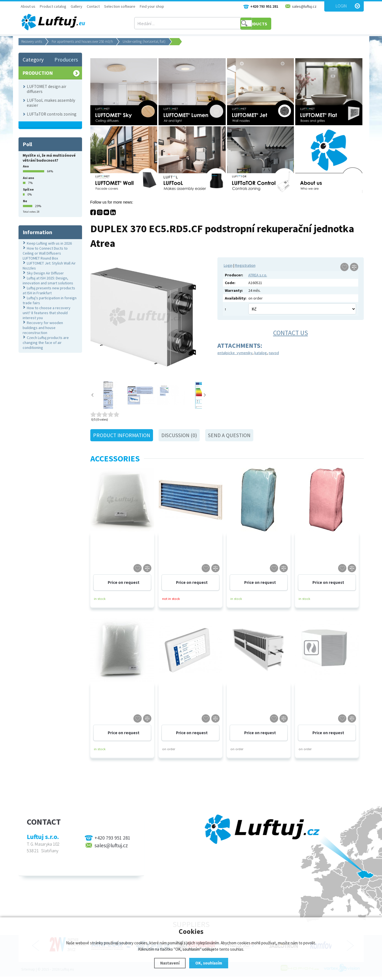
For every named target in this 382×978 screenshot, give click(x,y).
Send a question (229, 435)
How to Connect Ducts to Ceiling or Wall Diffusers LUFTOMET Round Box (45, 253)
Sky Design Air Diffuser (45, 273)
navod (274, 352)
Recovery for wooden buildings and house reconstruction (43, 327)
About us (28, 6)
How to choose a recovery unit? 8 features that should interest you (46, 312)
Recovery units (31, 41)
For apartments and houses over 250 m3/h (82, 41)
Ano (26, 166)
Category (33, 59)
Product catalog (53, 6)
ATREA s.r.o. (257, 274)
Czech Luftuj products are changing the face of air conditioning (46, 342)
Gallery (76, 6)
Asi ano (28, 178)
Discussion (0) (179, 435)
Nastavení (170, 963)
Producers (66, 59)
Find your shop (152, 6)
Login (341, 6)
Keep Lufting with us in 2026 (49, 243)
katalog (260, 352)
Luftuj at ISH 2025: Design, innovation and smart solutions (48, 280)
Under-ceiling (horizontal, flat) (144, 41)
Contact (93, 6)
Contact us (290, 333)
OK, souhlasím (208, 963)
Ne (25, 201)
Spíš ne (28, 189)
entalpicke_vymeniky (234, 352)
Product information (121, 435)
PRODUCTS (273, 23)
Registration (245, 265)
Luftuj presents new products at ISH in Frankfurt (49, 290)
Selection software (119, 6)
